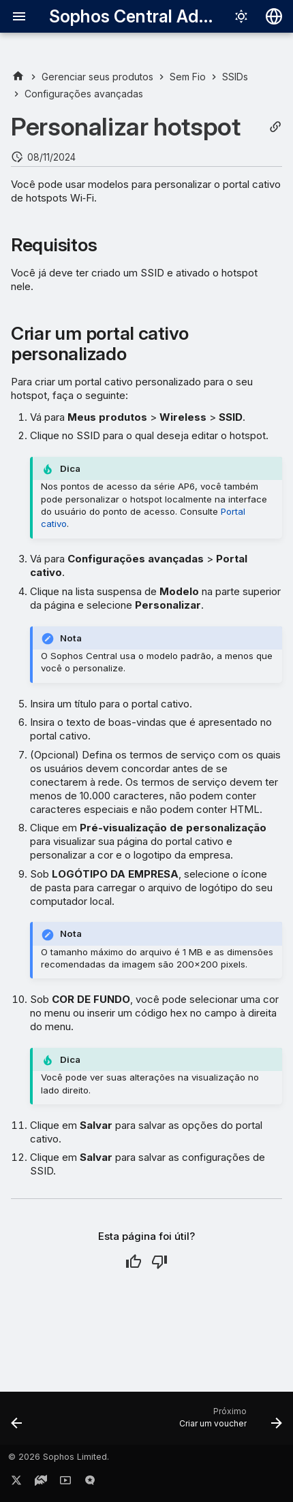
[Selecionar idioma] (274, 16)
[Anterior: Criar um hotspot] (17, 1422)
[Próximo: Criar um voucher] (228, 1422)
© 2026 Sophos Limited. (58, 1457)
